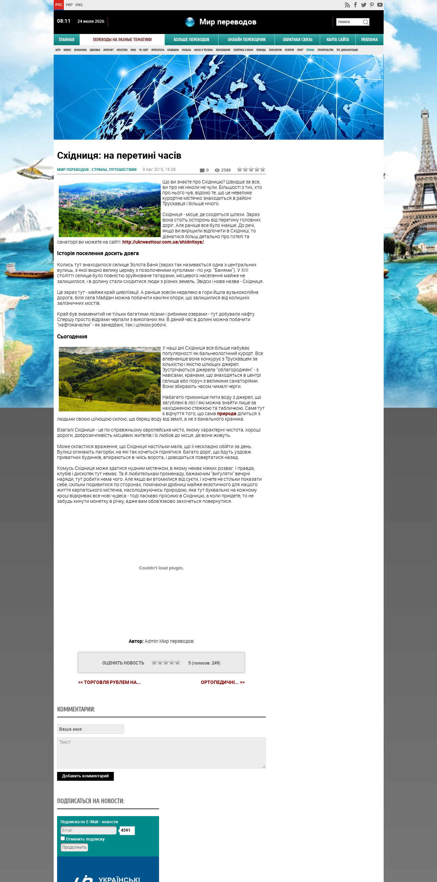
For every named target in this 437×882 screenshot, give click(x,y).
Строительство (325, 50)
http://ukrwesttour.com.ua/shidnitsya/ (163, 242)
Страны (310, 50)
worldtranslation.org (316, 847)
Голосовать (326, 433)
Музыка (186, 50)
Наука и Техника (203, 50)
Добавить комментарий (85, 823)
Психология (275, 50)
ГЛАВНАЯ (66, 39)
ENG (79, 4)
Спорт (300, 50)
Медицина (173, 50)
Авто (57, 50)
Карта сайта (338, 39)
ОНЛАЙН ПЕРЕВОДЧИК (246, 39)
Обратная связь (297, 39)
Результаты (325, 444)
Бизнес (67, 50)
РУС (58, 4)
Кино (133, 50)
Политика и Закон (243, 50)
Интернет (108, 50)
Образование (223, 50)
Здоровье (95, 50)
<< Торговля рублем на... (109, 682)
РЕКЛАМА (369, 39)
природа (227, 413)
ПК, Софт (143, 50)
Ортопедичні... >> (222, 682)
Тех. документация (347, 50)
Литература (157, 50)
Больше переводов (191, 39)
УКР (68, 4)
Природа (261, 50)
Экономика (80, 50)
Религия (289, 50)
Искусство (122, 50)
